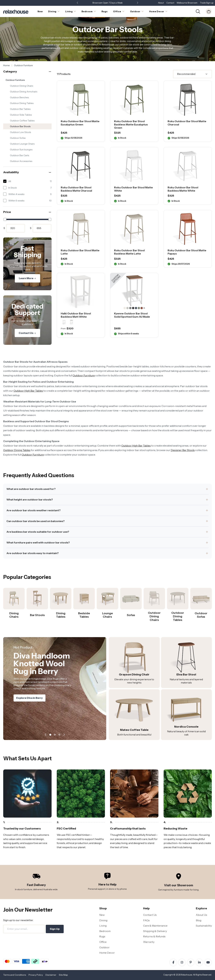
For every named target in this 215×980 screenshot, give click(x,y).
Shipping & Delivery (155, 931)
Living (103, 925)
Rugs (102, 936)
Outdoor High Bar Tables (28, 390)
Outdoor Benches (19, 97)
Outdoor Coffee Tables (22, 120)
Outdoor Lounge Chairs (22, 143)
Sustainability (204, 925)
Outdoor (104, 947)
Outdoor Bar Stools (20, 126)
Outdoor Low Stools (20, 132)
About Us (201, 914)
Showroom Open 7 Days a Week (107, 3)
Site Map (63, 975)
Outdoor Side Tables (21, 114)
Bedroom (105, 931)
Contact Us (27, 333)
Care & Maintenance (155, 925)
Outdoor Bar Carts (19, 155)
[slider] (5, 219)
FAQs (146, 920)
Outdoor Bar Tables (20, 109)
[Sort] (192, 74)
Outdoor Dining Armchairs (23, 91)
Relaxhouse (186, 975)
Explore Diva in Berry (29, 703)
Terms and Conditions (14, 975)
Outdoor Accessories (21, 161)
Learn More (27, 278)
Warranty (148, 941)
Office (103, 941)
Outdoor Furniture (15, 80)
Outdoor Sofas (17, 138)
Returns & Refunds (154, 936)
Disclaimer (50, 975)
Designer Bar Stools (183, 450)
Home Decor (107, 952)
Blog (198, 920)
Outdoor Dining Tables (22, 103)
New (102, 914)
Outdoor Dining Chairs (21, 85)
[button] (137, 3)
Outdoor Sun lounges (21, 149)
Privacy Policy (36, 975)
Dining (103, 920)
